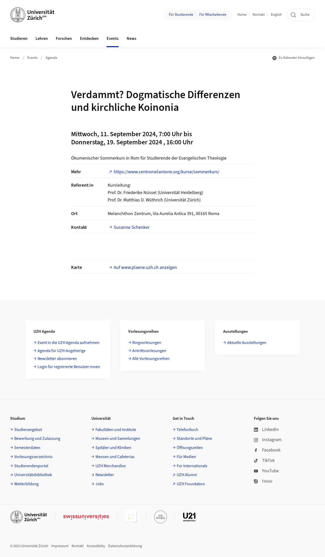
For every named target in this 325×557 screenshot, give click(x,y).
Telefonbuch (187, 429)
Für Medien (186, 457)
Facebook (267, 450)
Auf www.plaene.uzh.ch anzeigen (145, 267)
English (276, 14)
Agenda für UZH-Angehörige (62, 351)
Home (242, 14)
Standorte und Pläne (194, 438)
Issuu (263, 481)
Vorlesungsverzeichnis (33, 457)
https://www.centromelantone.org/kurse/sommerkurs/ (166, 172)
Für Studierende (181, 14)
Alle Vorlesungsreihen (151, 358)
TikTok (264, 460)
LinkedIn (266, 429)
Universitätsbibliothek (33, 475)
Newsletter (104, 475)
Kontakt (259, 14)
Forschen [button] (64, 38)
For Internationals (192, 466)
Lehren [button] (42, 38)
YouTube (266, 471)
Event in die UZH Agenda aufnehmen (69, 342)
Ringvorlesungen (146, 342)
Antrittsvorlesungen (149, 351)
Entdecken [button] (89, 38)
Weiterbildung (26, 484)
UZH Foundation (191, 484)
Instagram (268, 440)
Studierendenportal (31, 466)
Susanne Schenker (132, 227)
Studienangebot (28, 429)
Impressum (60, 546)
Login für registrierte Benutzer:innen (69, 367)
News (131, 38)
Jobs (99, 484)
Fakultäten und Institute (115, 429)
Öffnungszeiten (190, 447)
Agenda (51, 57)
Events (32, 57)
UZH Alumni (187, 475)
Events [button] (113, 38)
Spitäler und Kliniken (113, 447)
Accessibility (96, 546)
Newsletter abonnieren (57, 358)
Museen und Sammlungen (117, 438)
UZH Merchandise (110, 466)
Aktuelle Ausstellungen (246, 342)
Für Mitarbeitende (212, 14)
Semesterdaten (27, 447)
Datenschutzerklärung (125, 546)
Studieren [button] (18, 38)
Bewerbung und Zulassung (37, 438)
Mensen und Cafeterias (115, 457)
